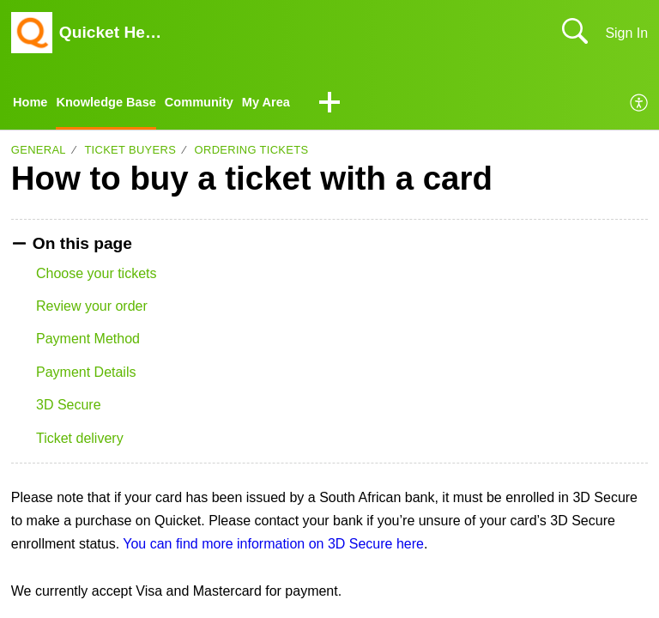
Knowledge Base (114, 103)
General (38, 152)
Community (215, 103)
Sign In (626, 33)
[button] (354, 105)
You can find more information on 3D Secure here (273, 545)
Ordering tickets (252, 152)
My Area (288, 103)
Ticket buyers (130, 152)
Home (32, 103)
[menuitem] (639, 105)
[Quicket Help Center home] (31, 32)
